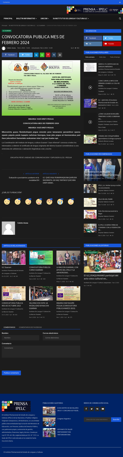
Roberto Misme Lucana (105, 141)
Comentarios (9, 327)
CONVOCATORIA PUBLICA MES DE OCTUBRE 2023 (12, 304)
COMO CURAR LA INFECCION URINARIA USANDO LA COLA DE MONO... (109, 83)
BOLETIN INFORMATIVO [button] (26, 18)
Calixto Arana (9, 48)
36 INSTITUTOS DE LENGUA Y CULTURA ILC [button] (71, 18)
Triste (60, 208)
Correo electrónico (50, 333)
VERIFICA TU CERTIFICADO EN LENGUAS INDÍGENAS (108, 65)
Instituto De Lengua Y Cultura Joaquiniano (97, 282)
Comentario (6, 343)
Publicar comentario (11, 373)
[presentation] (20, 364)
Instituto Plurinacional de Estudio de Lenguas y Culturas (13, 272)
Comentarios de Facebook (30, 327)
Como (7, 208)
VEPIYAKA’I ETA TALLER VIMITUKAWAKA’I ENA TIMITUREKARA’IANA (64, 432)
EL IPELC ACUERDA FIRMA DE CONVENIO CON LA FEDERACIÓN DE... (109, 227)
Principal (8, 18)
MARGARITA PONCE (104, 105)
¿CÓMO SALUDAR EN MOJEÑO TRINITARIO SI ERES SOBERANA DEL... (109, 116)
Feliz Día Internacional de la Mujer (108, 212)
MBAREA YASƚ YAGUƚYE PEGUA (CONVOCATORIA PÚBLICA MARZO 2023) (66, 305)
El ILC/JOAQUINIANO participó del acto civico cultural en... (101, 277)
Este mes (102, 57)
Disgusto (18, 208)
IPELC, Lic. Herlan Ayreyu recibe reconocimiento (109, 186)
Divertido (39, 208)
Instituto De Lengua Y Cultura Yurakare (107, 90)
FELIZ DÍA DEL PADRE (105, 199)
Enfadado (49, 208)
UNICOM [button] (45, 18)
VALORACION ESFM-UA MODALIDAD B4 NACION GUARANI (39, 305)
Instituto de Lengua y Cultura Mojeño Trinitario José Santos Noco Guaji (108, 124)
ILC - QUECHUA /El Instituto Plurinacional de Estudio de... (108, 101)
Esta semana (90, 57)
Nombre (5, 333)
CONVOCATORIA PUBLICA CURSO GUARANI (39, 268)
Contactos (6, 2)
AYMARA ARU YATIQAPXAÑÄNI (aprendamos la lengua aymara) (109, 137)
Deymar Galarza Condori (93, 178)
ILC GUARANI (41, 25)
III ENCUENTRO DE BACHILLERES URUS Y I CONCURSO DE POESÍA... (68, 409)
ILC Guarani (6, 267)
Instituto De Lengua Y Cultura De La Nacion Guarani (39, 274)
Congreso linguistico (64, 419)
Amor (28, 208)
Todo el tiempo (115, 57)
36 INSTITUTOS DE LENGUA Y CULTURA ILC (22, 25)
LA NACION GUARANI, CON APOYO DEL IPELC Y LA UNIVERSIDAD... (67, 270)
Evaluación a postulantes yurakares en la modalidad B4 (24, 178)
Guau (71, 208)
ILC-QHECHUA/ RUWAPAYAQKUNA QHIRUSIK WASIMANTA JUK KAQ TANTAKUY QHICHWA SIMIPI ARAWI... (60, 180)
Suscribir (116, 419)
